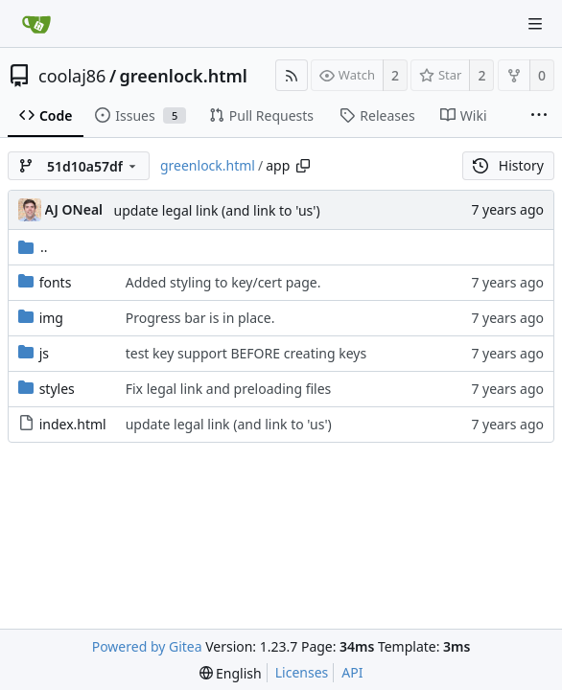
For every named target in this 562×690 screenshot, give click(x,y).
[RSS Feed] (291, 75)
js (44, 353)
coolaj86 (71, 75)
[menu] (230, 673)
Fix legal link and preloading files (229, 389)
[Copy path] (303, 165)
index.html (72, 424)
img (51, 318)
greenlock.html (183, 75)
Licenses (302, 672)
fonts (55, 282)
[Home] (36, 24)
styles (57, 389)
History (508, 165)
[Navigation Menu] (535, 24)
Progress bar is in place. (200, 318)
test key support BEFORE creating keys (246, 353)
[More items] (539, 116)
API (352, 672)
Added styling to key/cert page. (223, 282)
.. (33, 247)
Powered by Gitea (147, 646)
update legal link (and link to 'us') (217, 210)
